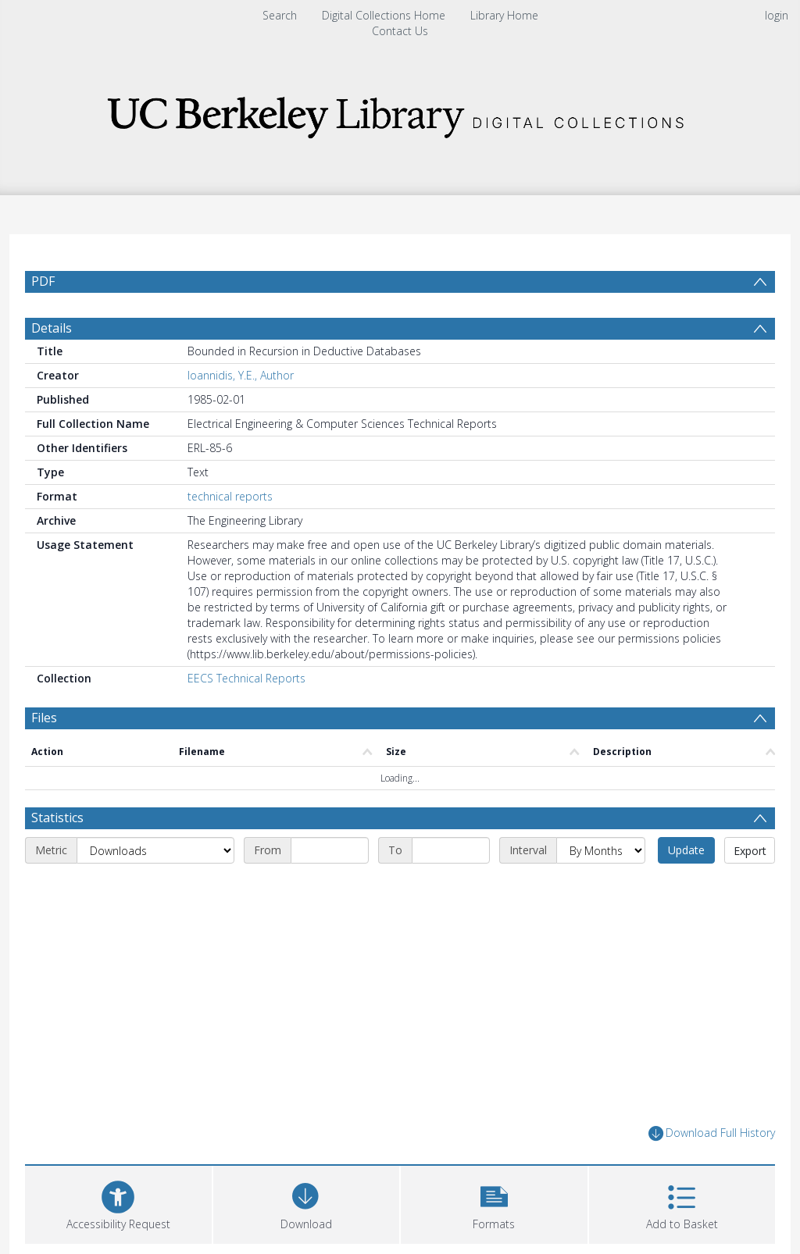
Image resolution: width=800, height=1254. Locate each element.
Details (51, 328)
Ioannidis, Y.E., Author (241, 375)
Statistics (57, 817)
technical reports (230, 496)
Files (44, 717)
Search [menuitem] (279, 15)
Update (686, 850)
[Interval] (600, 850)
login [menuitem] (776, 15)
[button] (494, 1203)
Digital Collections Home (383, 15)
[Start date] (330, 850)
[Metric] (155, 850)
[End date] (451, 850)
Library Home (504, 15)
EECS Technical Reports (246, 678)
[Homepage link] (400, 112)
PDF (43, 281)
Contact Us (400, 30)
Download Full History (711, 1133)
